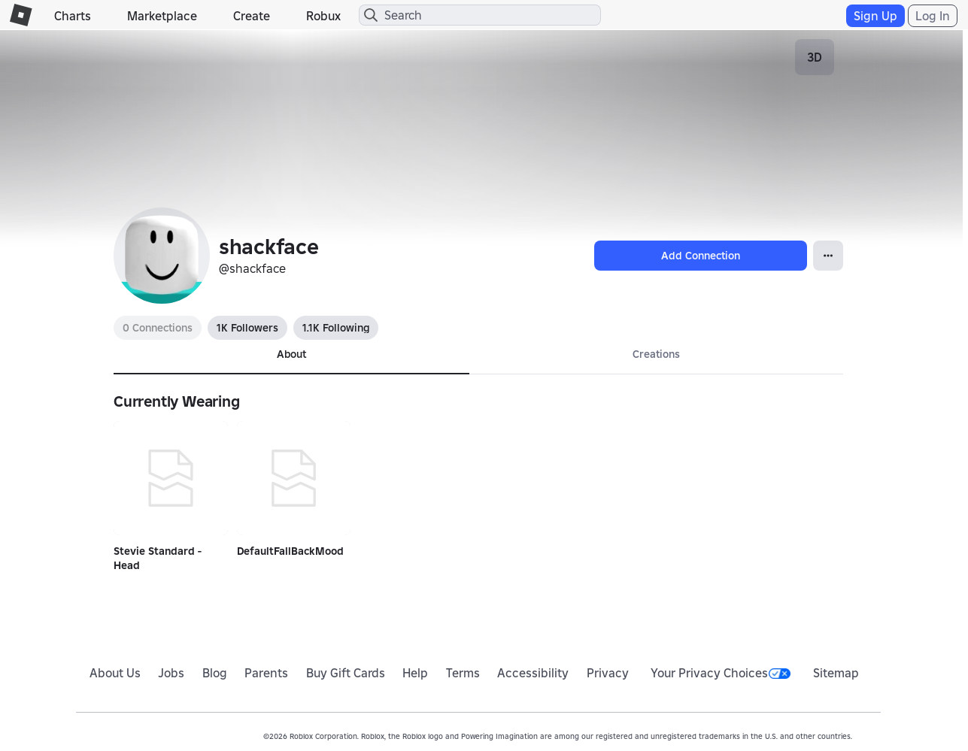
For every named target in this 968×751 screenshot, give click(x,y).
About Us (115, 672)
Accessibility (533, 672)
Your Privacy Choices (720, 672)
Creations (656, 354)
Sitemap (836, 672)
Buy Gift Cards (345, 672)
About (291, 354)
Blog (214, 672)
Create (251, 15)
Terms (463, 672)
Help (415, 672)
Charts (72, 15)
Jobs (171, 672)
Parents (266, 672)
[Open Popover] (828, 256)
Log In (932, 15)
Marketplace (162, 15)
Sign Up (875, 15)
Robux (323, 15)
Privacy (608, 672)
